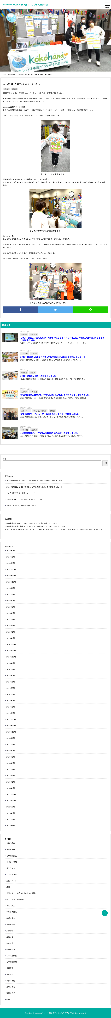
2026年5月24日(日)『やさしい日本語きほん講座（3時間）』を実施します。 (35, 481)
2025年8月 (10, 594)
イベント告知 (11, 862)
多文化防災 (10, 906)
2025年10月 (11, 582)
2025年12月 (11, 569)
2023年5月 (10, 763)
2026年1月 (10, 563)
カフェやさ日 (11, 874)
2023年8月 (10, 744)
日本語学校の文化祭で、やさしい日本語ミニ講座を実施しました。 (30, 523)
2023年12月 (11, 719)
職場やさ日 (10, 987)
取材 (8, 887)
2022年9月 (10, 807)
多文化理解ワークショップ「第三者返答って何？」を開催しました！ (50, 414)
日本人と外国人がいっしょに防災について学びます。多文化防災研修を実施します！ (71, 529)
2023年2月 (10, 782)
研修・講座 (10, 981)
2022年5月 (10, 819)
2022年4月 (10, 826)
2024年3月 (10, 701)
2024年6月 (10, 682)
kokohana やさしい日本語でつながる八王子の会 (25, 4)
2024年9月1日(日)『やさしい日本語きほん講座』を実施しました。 (49, 433)
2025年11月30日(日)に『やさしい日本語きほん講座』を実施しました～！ (52, 357)
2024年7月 (10, 676)
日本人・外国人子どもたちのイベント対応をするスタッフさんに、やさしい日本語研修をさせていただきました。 (62, 339)
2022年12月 (11, 794)
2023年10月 (11, 732)
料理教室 (9, 943)
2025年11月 (11, 576)
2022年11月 (11, 801)
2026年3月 (10, 551)
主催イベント (11, 881)
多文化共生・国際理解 (15, 899)
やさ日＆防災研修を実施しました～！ (21, 493)
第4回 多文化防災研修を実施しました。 (22, 506)
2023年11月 (11, 726)
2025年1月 (10, 638)
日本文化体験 (11, 956)
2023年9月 (10, 738)
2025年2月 (10, 632)
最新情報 (9, 968)
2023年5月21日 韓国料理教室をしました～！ (40, 376)
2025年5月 (10, 613)
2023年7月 (10, 751)
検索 (4, 459)
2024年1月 (10, 713)
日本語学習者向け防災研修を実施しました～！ (24, 499)
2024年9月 (10, 663)
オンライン (10, 868)
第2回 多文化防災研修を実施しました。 (20, 529)
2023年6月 (10, 757)
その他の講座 (11, 856)
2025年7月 (10, 601)
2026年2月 (10, 557)
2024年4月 (10, 694)
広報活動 (20, 75)
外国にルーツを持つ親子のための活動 (21, 893)
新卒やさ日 (10, 950)
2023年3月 (10, 776)
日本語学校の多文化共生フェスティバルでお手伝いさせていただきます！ (33, 526)
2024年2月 (10, 707)
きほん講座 (10, 843)
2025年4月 (10, 619)
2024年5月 (10, 688)
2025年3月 (10, 626)
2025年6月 (10, 607)
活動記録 (12, 75)
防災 (8, 999)
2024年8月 (10, 669)
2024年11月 (11, 651)
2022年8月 (10, 813)
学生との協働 (11, 912)
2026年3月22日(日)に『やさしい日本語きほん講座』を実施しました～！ (34, 487)
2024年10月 (11, 657)
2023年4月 (10, 769)
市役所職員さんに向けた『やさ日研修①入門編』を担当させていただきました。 (55, 395)
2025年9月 (10, 588)
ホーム (5, 75)
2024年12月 (11, 644)
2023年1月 (10, 788)
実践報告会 (10, 918)
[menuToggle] (107, 4)
